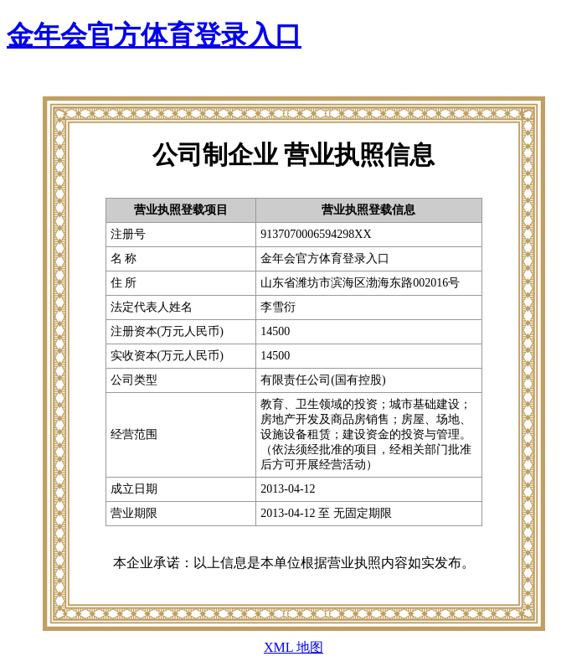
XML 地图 (293, 647)
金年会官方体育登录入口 (154, 35)
